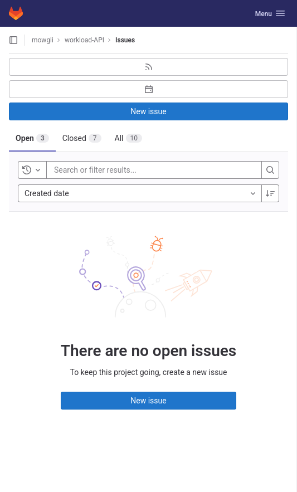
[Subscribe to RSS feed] (148, 67)
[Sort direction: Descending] (270, 193)
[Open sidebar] (13, 40)
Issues (125, 40)
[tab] (32, 138)
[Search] (270, 170)
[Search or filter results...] (121, 170)
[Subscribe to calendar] (148, 89)
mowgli (42, 40)
